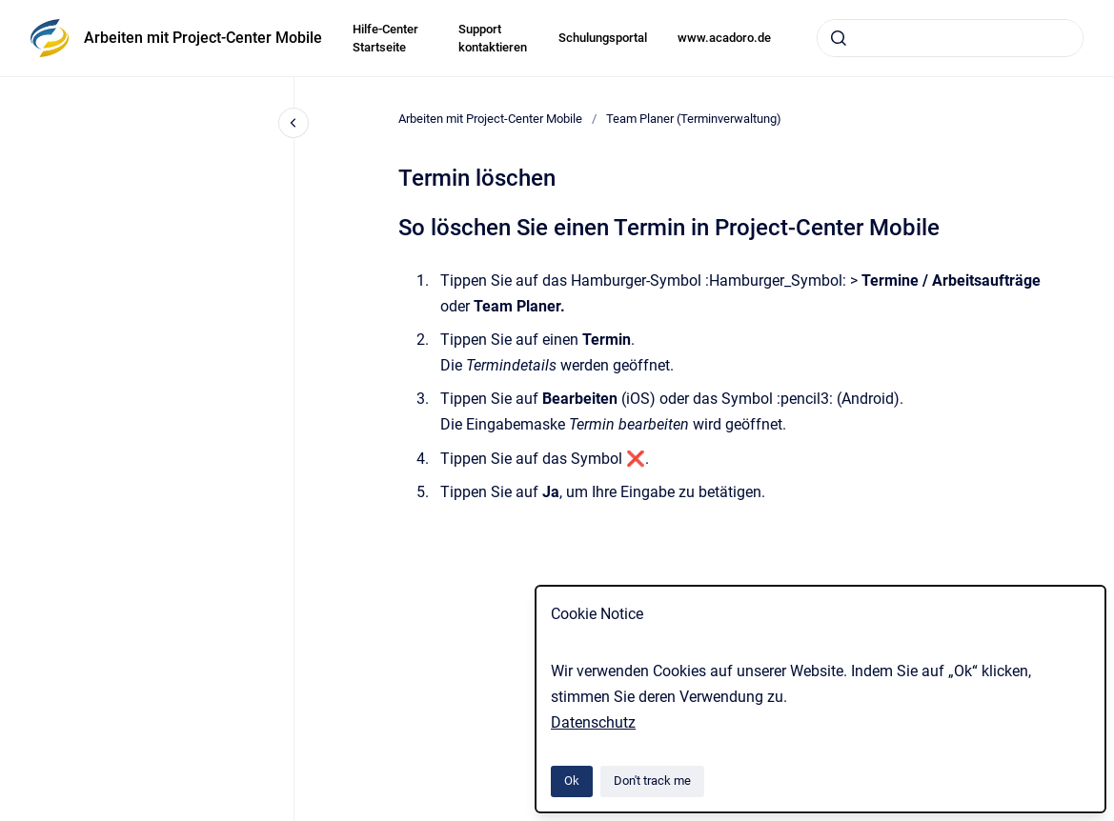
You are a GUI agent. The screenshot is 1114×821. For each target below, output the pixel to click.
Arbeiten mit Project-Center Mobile (203, 38)
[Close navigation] (293, 123)
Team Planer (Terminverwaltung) (693, 118)
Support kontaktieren (492, 38)
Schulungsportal (602, 37)
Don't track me (652, 780)
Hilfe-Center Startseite (385, 38)
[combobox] (950, 38)
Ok (571, 780)
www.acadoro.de (724, 37)
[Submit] (838, 38)
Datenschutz (593, 722)
